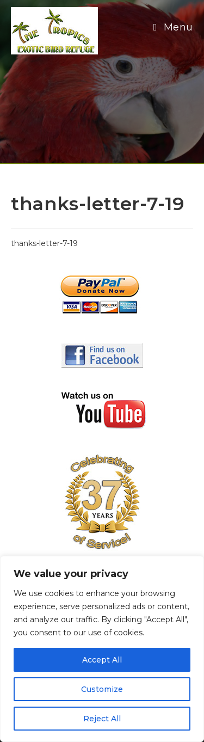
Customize (102, 689)
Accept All (102, 660)
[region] (102, 649)
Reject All (102, 718)
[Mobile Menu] (173, 27)
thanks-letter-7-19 (44, 243)
